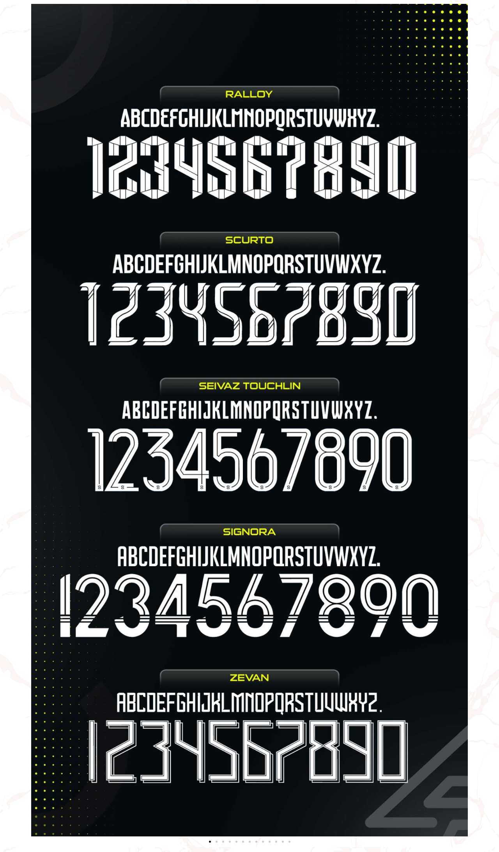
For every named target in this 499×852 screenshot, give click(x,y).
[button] (210, 842)
